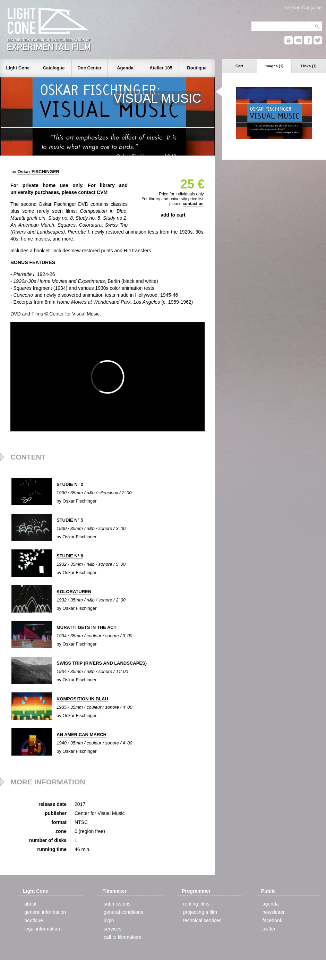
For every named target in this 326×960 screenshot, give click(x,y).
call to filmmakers (122, 937)
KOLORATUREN (74, 591)
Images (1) (274, 66)
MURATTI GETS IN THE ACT (87, 627)
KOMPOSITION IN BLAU (82, 698)
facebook (272, 920)
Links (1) (308, 66)
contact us (193, 203)
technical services (202, 920)
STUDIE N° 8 (70, 555)
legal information (42, 929)
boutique (33, 920)
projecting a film (200, 912)
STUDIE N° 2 (70, 484)
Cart (239, 66)
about (30, 904)
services (112, 929)
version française (303, 7)
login (109, 920)
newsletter (274, 912)
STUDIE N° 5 (70, 520)
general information (45, 912)
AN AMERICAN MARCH (81, 734)
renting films (196, 904)
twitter (269, 929)
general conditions (123, 912)
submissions (117, 904)
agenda (271, 904)
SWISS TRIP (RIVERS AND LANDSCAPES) (102, 663)
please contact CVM (85, 192)
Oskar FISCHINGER (38, 171)
